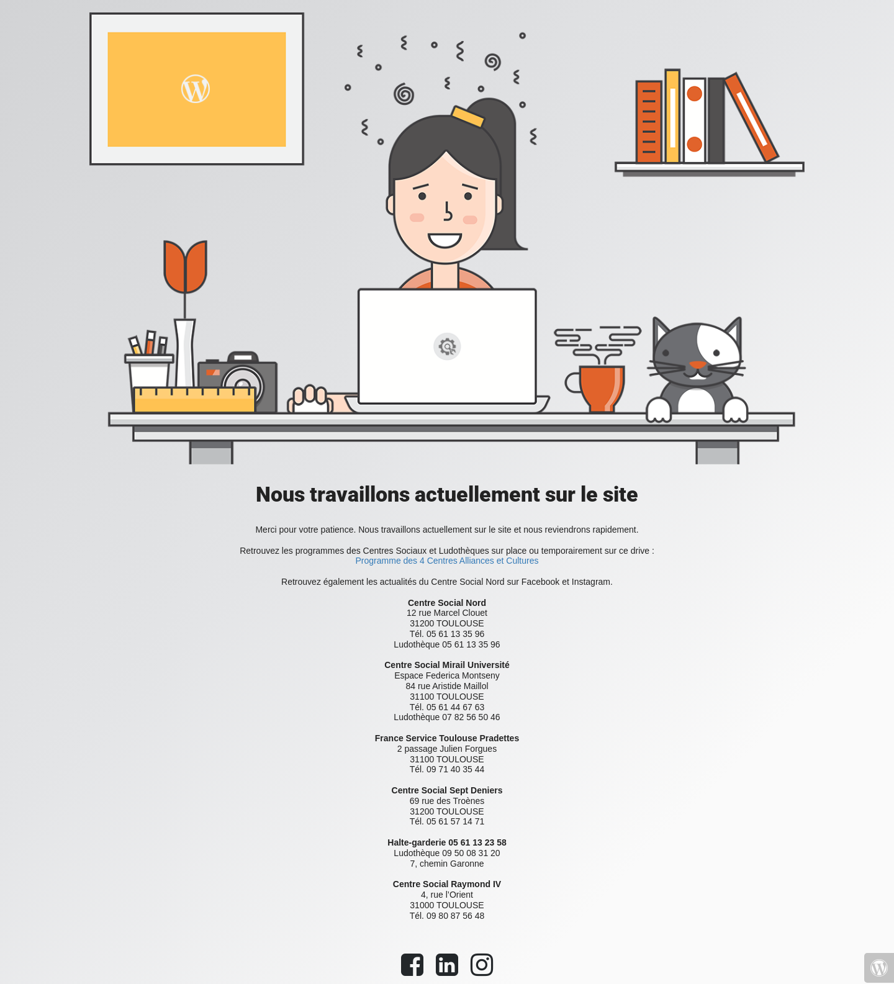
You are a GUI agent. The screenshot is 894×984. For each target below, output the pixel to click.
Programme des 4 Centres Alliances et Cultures (447, 561)
